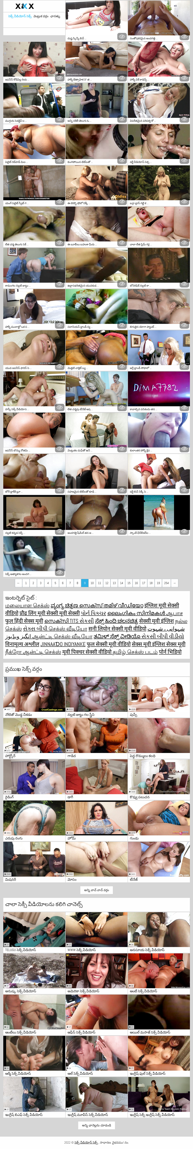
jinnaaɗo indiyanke (63, 644)
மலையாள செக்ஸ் (27, 605)
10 (92, 583)
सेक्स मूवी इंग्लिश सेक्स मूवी (158, 644)
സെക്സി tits (62, 621)
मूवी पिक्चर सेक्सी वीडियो (87, 652)
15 (128, 583)
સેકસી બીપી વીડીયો (163, 636)
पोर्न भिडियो (170, 652)
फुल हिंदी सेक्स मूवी (24, 621)
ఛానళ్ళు (55, 16)
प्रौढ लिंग (29, 613)
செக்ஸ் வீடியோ (68, 628)
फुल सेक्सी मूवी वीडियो (109, 644)
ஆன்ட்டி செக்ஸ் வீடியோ (62, 636)
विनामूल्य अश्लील (22, 644)
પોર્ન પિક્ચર (93, 613)
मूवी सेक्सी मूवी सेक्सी (59, 613)
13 (114, 583)
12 (106, 583)
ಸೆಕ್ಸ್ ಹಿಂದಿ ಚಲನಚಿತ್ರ (116, 621)
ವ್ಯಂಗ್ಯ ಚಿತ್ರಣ (65, 605)
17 (143, 583)
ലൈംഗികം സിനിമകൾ (136, 613)
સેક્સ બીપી (36, 628)
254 (166, 583)
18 (151, 583)
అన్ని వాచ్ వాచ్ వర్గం (96, 890)
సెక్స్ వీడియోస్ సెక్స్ (20, 16)
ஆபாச (174, 613)
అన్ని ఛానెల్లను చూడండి (96, 1125)
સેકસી (87, 621)
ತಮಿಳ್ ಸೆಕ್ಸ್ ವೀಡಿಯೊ (118, 636)
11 (99, 583)
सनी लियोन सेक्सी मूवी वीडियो (117, 628)
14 (121, 583)
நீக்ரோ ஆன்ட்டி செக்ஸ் (33, 652)
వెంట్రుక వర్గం (40, 16)
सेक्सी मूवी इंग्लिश (156, 621)
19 (158, 583)
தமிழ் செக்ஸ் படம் (135, 652)
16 (136, 583)
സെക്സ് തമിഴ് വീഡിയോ (111, 605)
